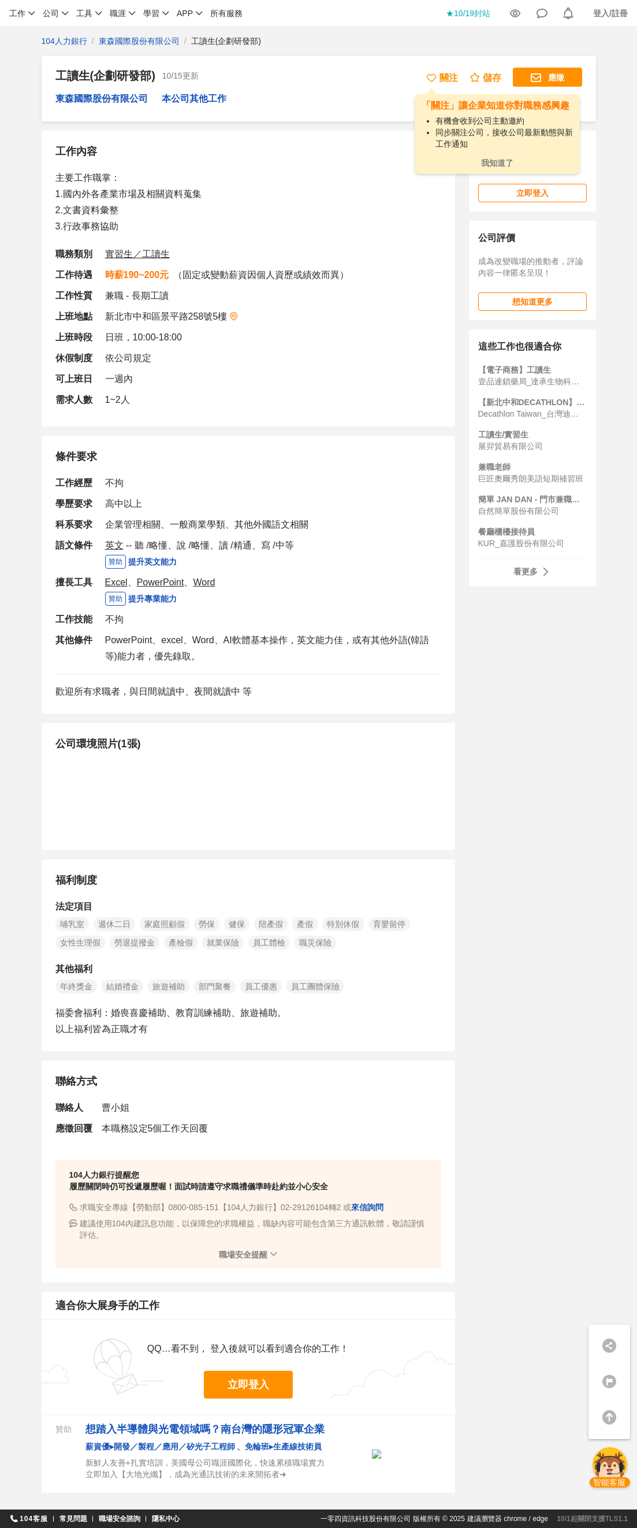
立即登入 (532, 193)
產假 (305, 924)
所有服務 (226, 13)
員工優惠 (261, 986)
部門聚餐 (215, 986)
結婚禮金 (122, 986)
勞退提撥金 (134, 942)
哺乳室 (72, 924)
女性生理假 (80, 942)
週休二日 (114, 924)
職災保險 (315, 942)
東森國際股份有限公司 (139, 41)
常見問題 (73, 1519)
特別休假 (343, 924)
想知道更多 (532, 301)
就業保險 (223, 942)
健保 (237, 924)
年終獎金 (76, 986)
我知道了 (497, 163)
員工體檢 (269, 942)
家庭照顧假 (164, 924)
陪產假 (271, 924)
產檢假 (181, 942)
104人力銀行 (64, 41)
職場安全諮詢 (119, 1519)
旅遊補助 (168, 986)
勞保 (207, 924)
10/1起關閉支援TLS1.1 (592, 1519)
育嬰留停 (389, 924)
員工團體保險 (315, 986)
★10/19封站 (468, 13)
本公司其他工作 (194, 98)
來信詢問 (367, 1207)
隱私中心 (166, 1519)
